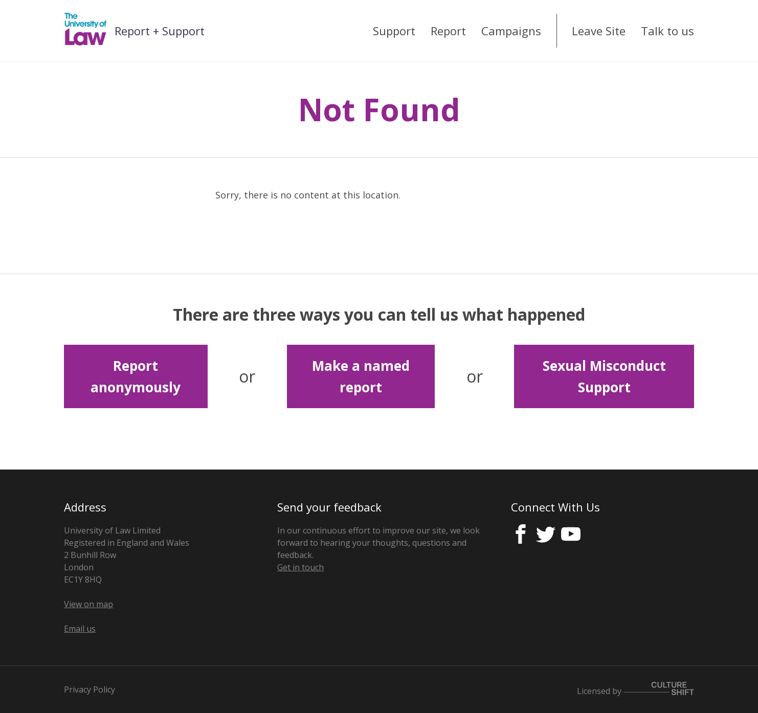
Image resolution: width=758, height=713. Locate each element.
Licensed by (635, 691)
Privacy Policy (89, 689)
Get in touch (300, 567)
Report (448, 30)
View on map (88, 604)
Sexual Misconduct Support (604, 376)
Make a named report (361, 376)
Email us (80, 628)
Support (394, 30)
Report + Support (160, 30)
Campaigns (511, 30)
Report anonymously (136, 376)
